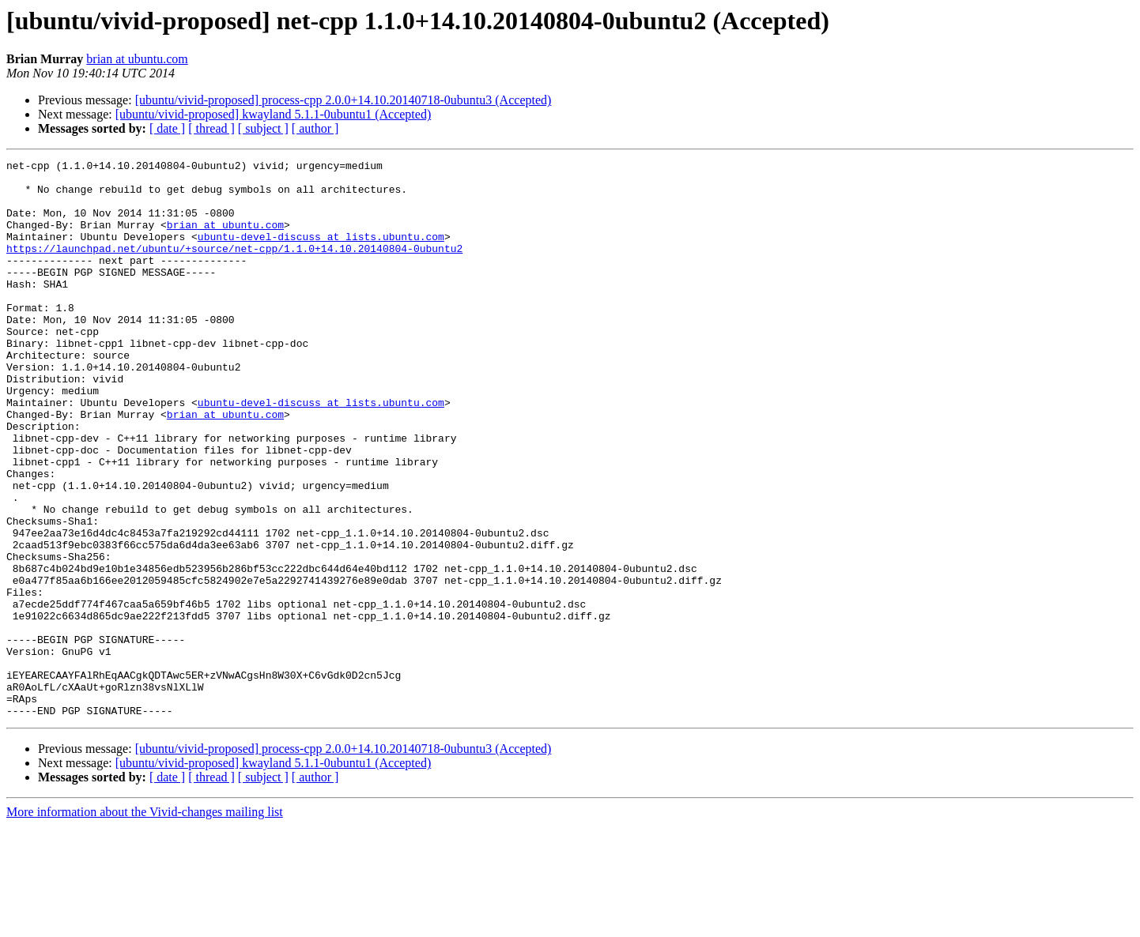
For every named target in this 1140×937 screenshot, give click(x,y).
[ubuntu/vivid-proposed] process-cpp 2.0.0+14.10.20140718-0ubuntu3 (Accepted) (343, 100)
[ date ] (167, 128)
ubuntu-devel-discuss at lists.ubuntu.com (321, 253)
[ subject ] (263, 128)
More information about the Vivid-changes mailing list (144, 923)
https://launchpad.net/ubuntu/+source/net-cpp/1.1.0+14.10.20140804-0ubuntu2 (234, 267)
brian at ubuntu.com (136, 59)
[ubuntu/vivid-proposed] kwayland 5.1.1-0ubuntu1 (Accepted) (273, 114)
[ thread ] (211, 128)
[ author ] (315, 128)
